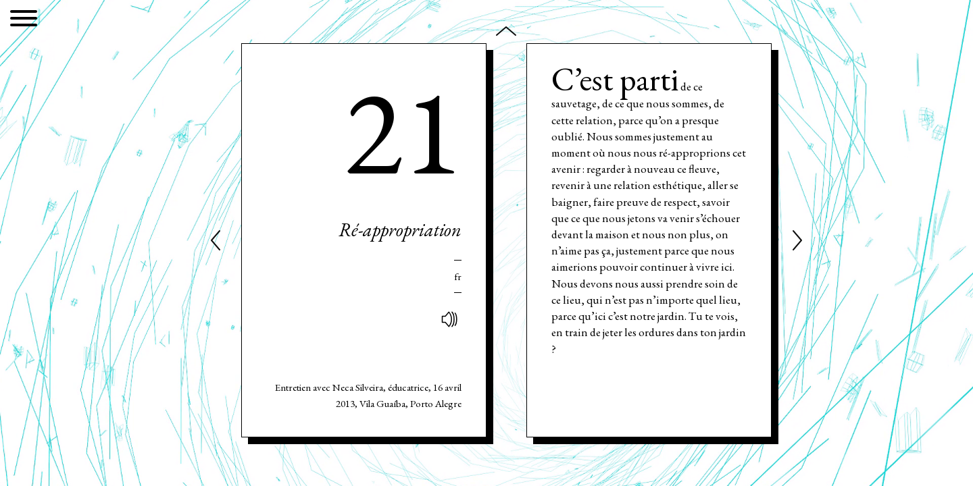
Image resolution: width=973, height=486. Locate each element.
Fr (457, 277)
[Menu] (23, 20)
